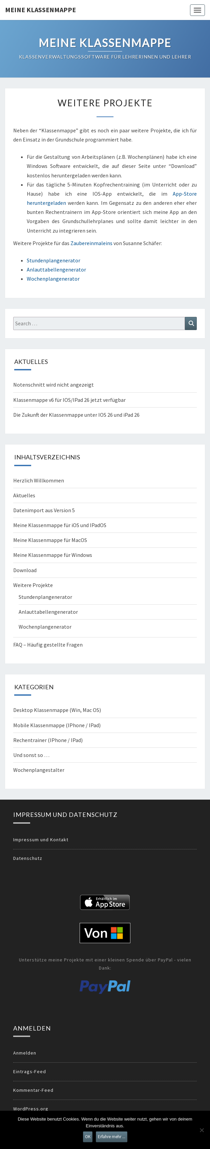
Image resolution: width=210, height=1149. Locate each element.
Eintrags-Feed (29, 1071)
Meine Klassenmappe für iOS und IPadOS (59, 525)
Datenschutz (27, 858)
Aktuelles (24, 495)
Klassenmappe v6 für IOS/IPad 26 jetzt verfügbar (69, 399)
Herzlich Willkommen (38, 480)
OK (87, 1137)
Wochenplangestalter (38, 769)
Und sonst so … (31, 755)
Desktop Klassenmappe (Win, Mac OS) (57, 710)
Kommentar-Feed (33, 1090)
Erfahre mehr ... (111, 1137)
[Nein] (201, 1130)
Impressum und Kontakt (40, 840)
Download (25, 570)
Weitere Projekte (33, 585)
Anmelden (24, 1053)
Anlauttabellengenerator (56, 269)
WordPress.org (30, 1109)
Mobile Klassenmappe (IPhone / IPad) (57, 725)
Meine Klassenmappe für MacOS (50, 540)
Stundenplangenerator (53, 260)
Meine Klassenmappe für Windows (52, 554)
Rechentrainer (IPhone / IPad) (48, 740)
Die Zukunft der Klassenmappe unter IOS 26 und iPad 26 (76, 414)
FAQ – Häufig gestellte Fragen (48, 644)
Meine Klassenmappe (40, 9)
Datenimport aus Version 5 (44, 510)
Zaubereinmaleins (91, 243)
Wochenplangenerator (53, 278)
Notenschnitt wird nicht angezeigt (53, 384)
